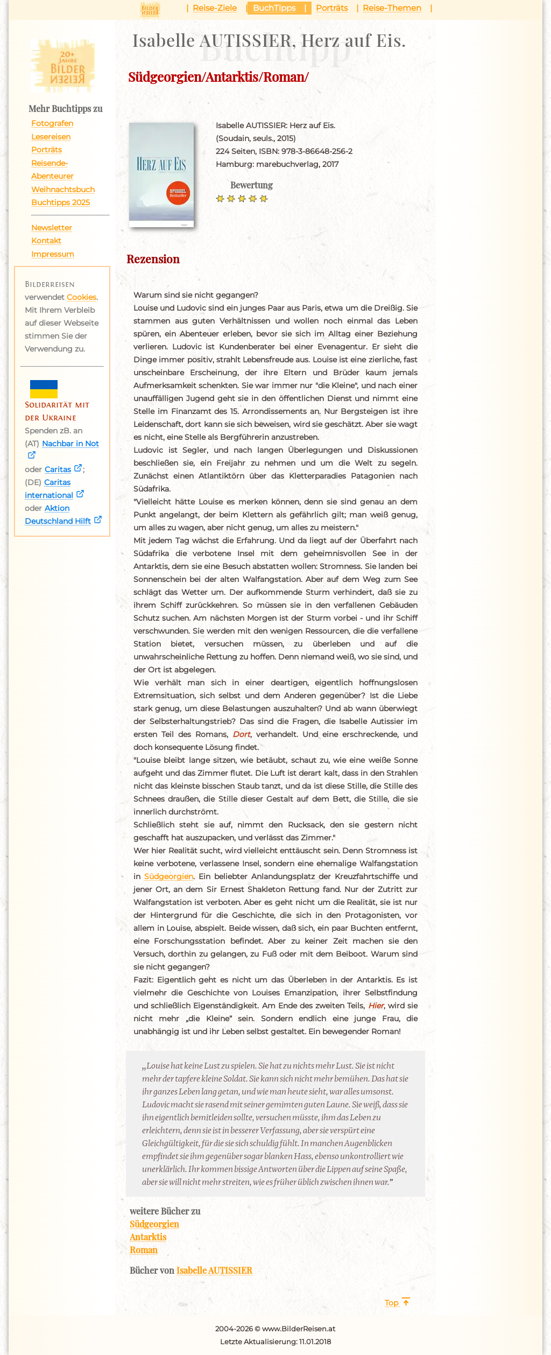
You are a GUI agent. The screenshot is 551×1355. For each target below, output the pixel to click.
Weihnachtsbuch (63, 189)
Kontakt (46, 240)
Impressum (52, 254)
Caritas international (49, 489)
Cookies (81, 297)
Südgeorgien (168, 876)
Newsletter (51, 228)
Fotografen (52, 123)
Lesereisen (50, 137)
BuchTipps (274, 8)
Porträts (46, 150)
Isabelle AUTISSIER (214, 1270)
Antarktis (148, 1236)
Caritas (58, 469)
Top (391, 1303)
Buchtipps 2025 (60, 202)
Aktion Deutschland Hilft (58, 514)
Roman (144, 1249)
